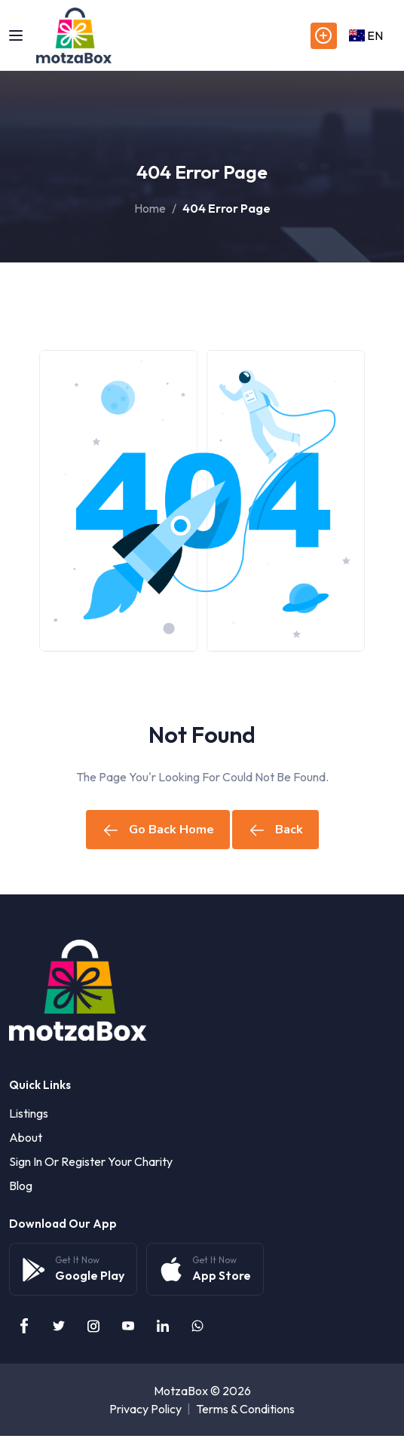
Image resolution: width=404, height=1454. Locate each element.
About (25, 1137)
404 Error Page (226, 208)
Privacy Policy (145, 1408)
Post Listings (323, 36)
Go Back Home (158, 829)
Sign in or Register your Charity (91, 1161)
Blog (20, 1185)
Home (150, 208)
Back (275, 829)
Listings (28, 1113)
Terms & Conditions (245, 1408)
